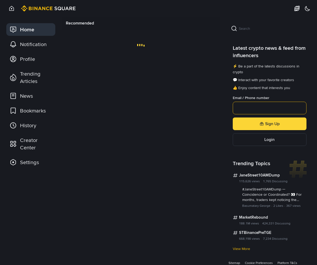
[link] (30, 29)
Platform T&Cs (287, 263)
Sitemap (234, 263)
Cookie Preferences (259, 263)
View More (241, 248)
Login (269, 139)
